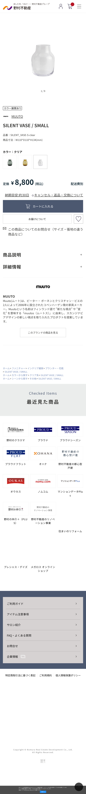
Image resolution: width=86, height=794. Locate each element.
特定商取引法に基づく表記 (20, 703)
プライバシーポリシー (29, 790)
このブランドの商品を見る (43, 332)
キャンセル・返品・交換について (58, 195)
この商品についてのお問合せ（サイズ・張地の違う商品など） (45, 231)
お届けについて (37, 219)
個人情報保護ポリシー (68, 703)
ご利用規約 (45, 703)
